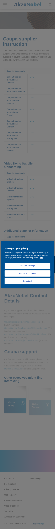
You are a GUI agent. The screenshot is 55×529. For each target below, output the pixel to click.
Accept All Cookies (27, 273)
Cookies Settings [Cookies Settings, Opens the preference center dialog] (27, 266)
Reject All (27, 281)
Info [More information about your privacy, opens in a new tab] (41, 257)
